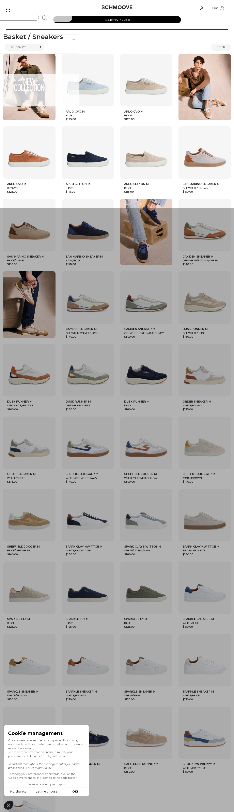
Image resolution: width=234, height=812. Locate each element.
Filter (221, 47)
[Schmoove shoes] (117, 7)
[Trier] (24, 47)
